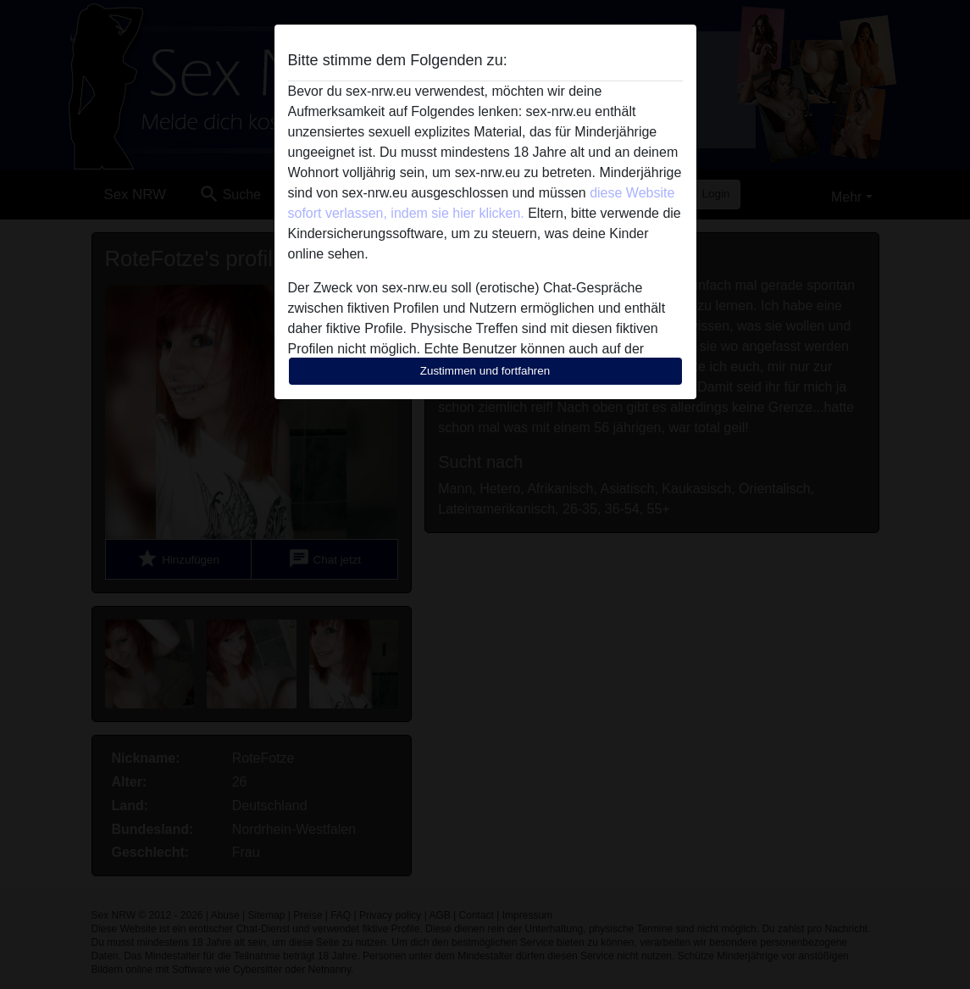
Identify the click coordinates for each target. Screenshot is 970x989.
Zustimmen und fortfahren (485, 370)
